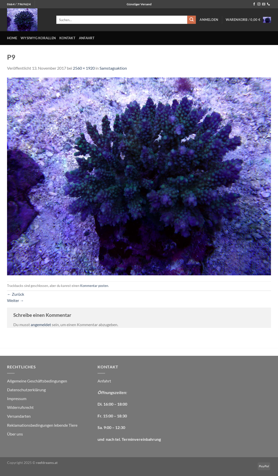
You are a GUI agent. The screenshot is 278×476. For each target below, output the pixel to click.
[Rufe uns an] (268, 4)
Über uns (15, 433)
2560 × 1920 (84, 68)
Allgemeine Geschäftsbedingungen (37, 380)
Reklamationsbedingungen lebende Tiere (42, 425)
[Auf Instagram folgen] (258, 4)
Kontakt (67, 38)
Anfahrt (87, 38)
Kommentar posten (94, 286)
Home (12, 38)
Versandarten (19, 416)
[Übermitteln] (191, 20)
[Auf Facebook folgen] (254, 4)
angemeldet (41, 324)
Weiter (15, 300)
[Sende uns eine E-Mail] (263, 4)
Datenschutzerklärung (26, 389)
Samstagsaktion (113, 68)
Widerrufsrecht (20, 407)
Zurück (15, 294)
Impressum (16, 398)
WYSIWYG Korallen (38, 38)
